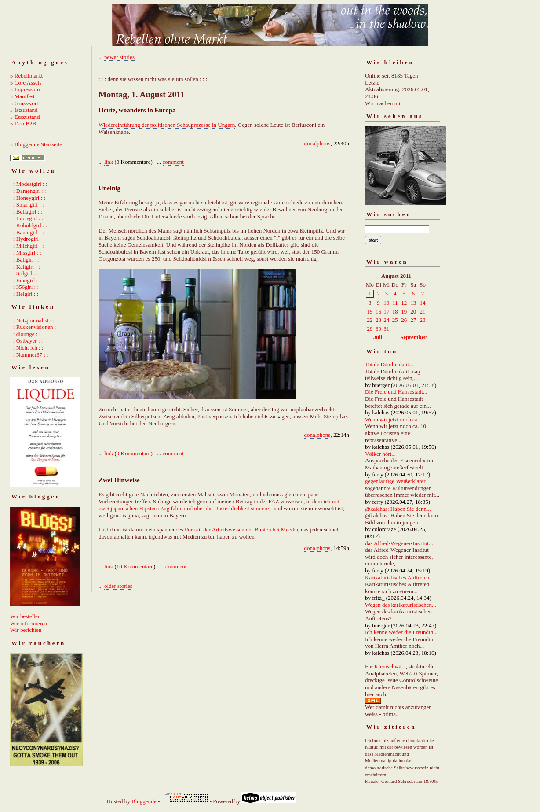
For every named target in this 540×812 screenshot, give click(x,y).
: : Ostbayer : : (26, 340)
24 (386, 320)
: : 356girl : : (24, 287)
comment (173, 162)
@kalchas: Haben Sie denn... (398, 509)
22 (370, 320)
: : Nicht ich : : (26, 347)
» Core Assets (26, 82)
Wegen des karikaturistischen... (400, 605)
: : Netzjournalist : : (32, 320)
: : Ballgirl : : (25, 259)
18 (395, 311)
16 (378, 311)
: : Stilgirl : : (24, 273)
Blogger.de (144, 801)
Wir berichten (25, 630)
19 (404, 311)
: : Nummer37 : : (29, 354)
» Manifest (22, 96)
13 (413, 302)
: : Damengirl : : (28, 191)
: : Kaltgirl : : (25, 266)
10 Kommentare (135, 566)
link (108, 162)
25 (395, 320)
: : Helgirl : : (24, 294)
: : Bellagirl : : (26, 211)
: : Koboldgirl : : (28, 225)
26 (404, 320)
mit (398, 103)
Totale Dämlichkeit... (389, 364)
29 (370, 328)
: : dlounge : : (25, 334)
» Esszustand (25, 117)
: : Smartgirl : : (27, 204)
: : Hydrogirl (24, 239)
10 (386, 302)
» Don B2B (23, 123)
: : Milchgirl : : (27, 246)
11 (395, 302)
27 (413, 320)
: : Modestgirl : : (28, 184)
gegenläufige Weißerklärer (395, 481)
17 (386, 311)
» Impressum (25, 89)
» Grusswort (24, 103)
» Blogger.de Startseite (36, 144)
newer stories (119, 57)
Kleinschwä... (389, 666)
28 (423, 320)
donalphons (317, 143)
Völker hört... (380, 453)
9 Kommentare (134, 453)
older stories (118, 586)
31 (386, 328)
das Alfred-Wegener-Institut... (399, 543)
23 (378, 320)
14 (423, 302)
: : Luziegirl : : (26, 218)
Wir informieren (28, 623)
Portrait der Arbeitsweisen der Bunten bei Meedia (241, 529)
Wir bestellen (25, 616)
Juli (378, 337)
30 (378, 328)
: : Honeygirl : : (27, 198)
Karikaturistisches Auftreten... (399, 577)
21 (423, 311)
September (413, 337)
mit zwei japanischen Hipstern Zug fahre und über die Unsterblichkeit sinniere (219, 505)
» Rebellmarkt (26, 75)
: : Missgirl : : (25, 252)
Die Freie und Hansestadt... (396, 391)
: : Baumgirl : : (27, 232)
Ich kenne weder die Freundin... (401, 632)
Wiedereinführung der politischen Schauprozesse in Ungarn (167, 125)
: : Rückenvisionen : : (34, 327)
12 (404, 302)
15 (370, 311)
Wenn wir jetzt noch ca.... (394, 419)
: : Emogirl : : (25, 280)
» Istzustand (23, 110)
